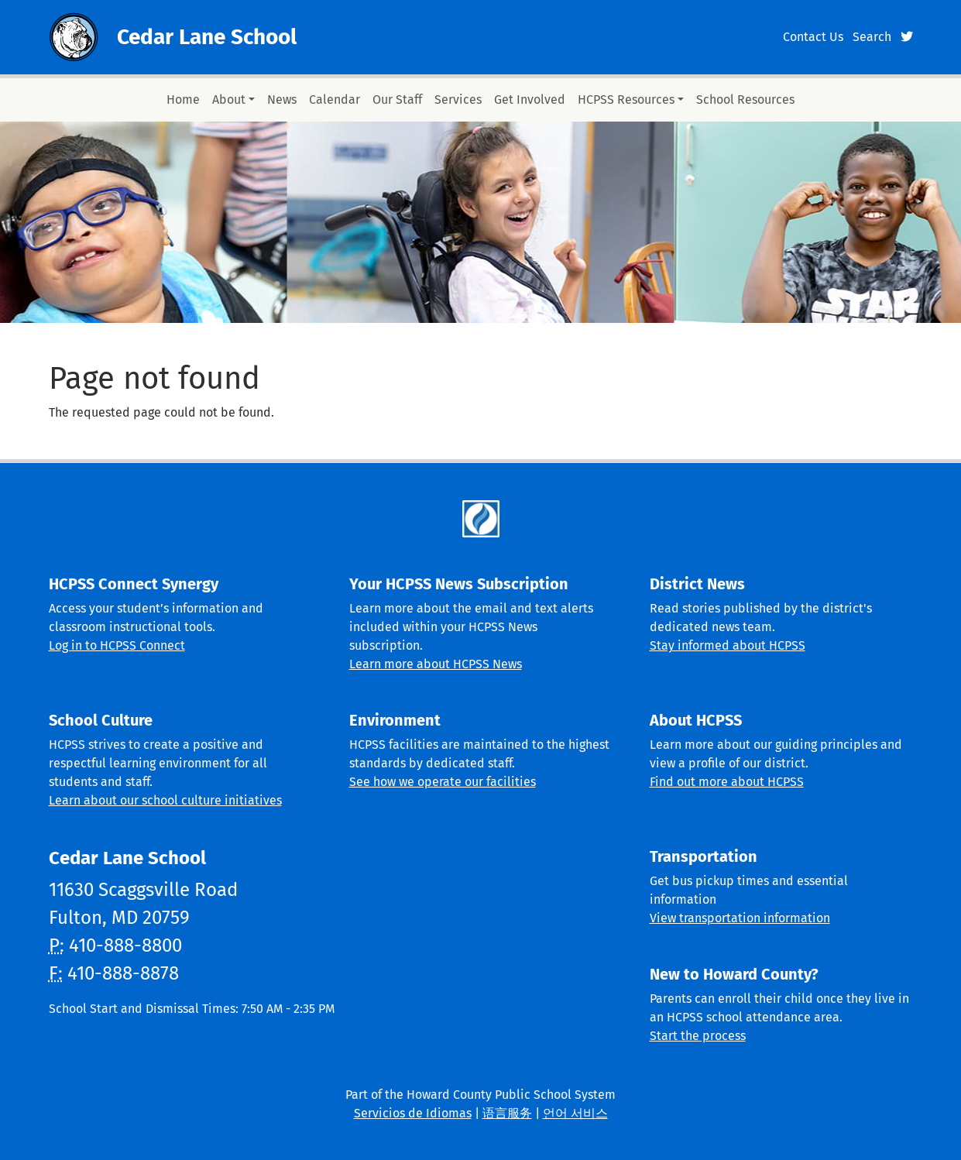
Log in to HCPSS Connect (117, 645)
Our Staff (397, 99)
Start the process (698, 1035)
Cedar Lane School (207, 37)
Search (872, 36)
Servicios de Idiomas (413, 1113)
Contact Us (813, 36)
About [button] (228, 99)
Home (183, 99)
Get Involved (529, 99)
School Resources (745, 99)
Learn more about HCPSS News (435, 664)
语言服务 (507, 1113)
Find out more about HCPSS (727, 781)
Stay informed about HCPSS (727, 645)
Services (458, 99)
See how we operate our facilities (442, 781)
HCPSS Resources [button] (626, 99)
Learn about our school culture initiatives (165, 800)
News (282, 99)
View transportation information (740, 918)
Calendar (334, 99)
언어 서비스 (575, 1113)
